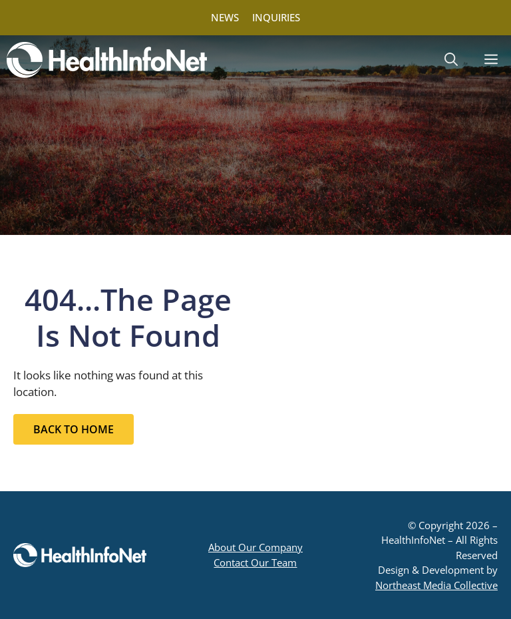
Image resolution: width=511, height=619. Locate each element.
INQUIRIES (276, 17)
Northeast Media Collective (436, 585)
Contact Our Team (255, 562)
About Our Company (255, 547)
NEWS (225, 17)
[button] (451, 60)
